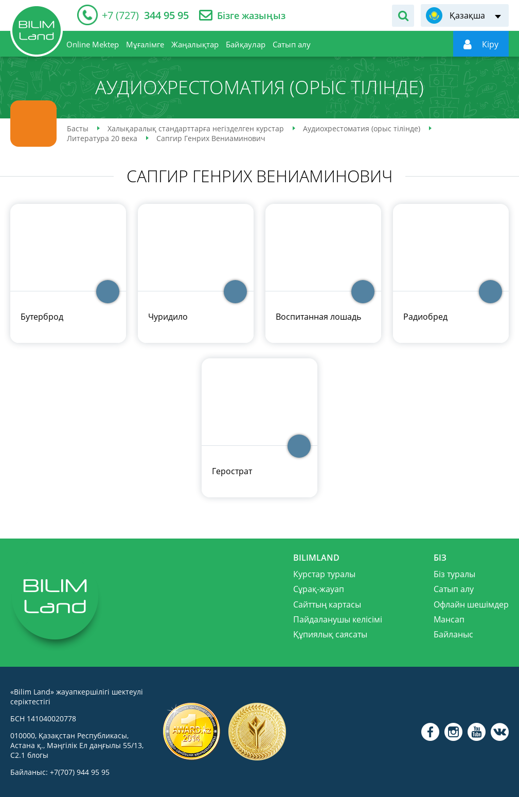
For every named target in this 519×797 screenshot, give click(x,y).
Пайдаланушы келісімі (337, 619)
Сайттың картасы (327, 604)
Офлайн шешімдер (471, 604)
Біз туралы (454, 574)
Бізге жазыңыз (251, 15)
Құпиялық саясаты (330, 634)
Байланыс (453, 634)
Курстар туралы (324, 574)
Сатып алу (454, 589)
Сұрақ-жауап (318, 589)
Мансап (449, 619)
